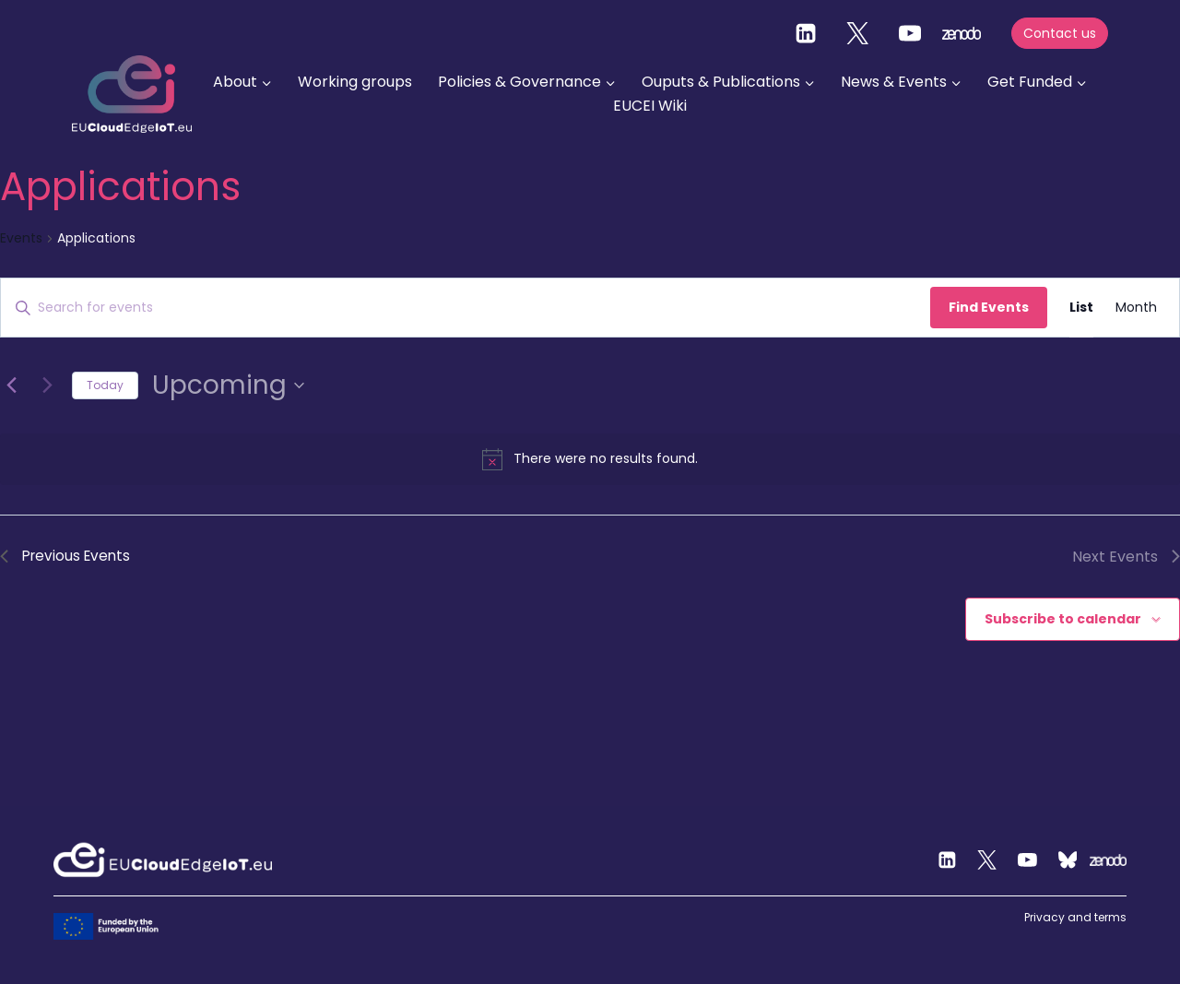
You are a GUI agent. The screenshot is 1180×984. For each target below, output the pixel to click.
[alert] (590, 459)
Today (105, 385)
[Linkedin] (806, 33)
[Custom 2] (1067, 860)
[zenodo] (961, 33)
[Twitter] (857, 33)
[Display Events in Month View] (1136, 308)
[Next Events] (47, 385)
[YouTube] (910, 33)
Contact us (1059, 33)
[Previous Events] (11, 385)
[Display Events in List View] (1081, 308)
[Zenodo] (1108, 860)
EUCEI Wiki (650, 105)
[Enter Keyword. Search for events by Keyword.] (465, 308)
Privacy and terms (1075, 917)
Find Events (989, 307)
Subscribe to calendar (1063, 620)
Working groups (355, 81)
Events (21, 238)
